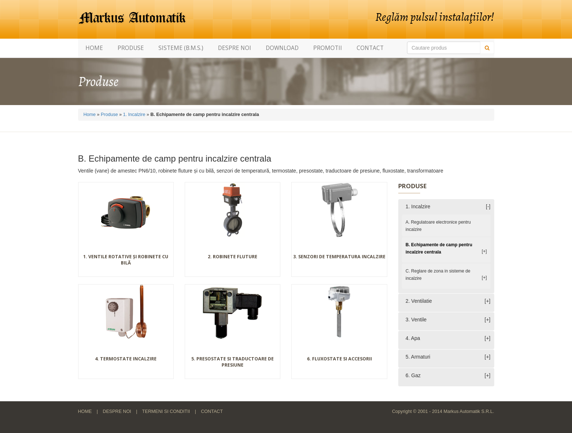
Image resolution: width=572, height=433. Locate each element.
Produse (131, 48)
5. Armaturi (418, 357)
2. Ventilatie (419, 301)
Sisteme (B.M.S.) (180, 48)
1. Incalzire (134, 114)
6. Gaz (413, 375)
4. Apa (413, 338)
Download (282, 48)
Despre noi (234, 48)
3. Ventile (416, 319)
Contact (370, 48)
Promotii (327, 48)
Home (94, 48)
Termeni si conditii (166, 411)
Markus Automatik (132, 18)
